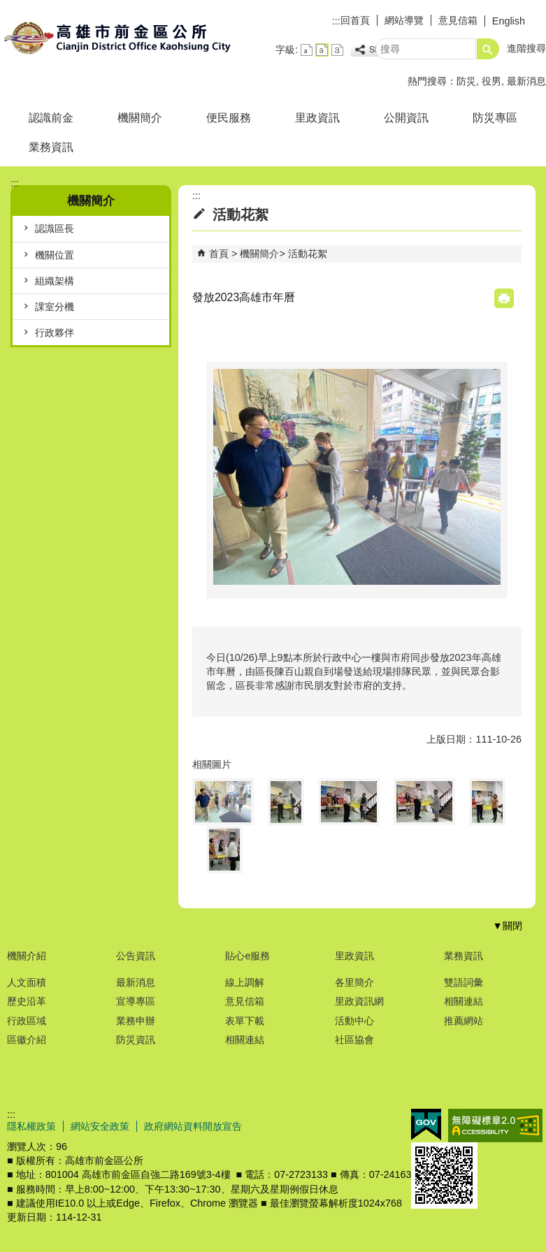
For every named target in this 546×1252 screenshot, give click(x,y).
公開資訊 (406, 118)
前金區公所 (118, 37)
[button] (488, 48)
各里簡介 (354, 982)
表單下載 (244, 1020)
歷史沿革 (26, 1001)
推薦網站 (463, 1020)
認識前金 (51, 118)
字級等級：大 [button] (337, 50)
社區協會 (354, 1039)
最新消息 (526, 81)
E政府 (426, 1124)
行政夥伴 (54, 332)
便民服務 (228, 118)
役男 (491, 81)
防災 (466, 81)
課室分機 (54, 306)
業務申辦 (135, 1020)
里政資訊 (317, 118)
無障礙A (495, 1125)
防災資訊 (135, 1039)
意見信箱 (457, 20)
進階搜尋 (526, 48)
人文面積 (26, 982)
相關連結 (244, 1039)
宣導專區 (135, 1001)
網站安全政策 (100, 1126)
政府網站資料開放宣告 (193, 1126)
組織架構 (54, 280)
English (508, 21)
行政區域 (26, 1020)
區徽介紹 (26, 1039)
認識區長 (54, 228)
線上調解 (244, 982)
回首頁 (355, 20)
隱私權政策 (31, 1126)
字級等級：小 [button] (306, 50)
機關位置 (54, 255)
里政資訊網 (359, 1001)
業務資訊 (51, 147)
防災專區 (495, 118)
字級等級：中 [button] (322, 50)
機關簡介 (139, 118)
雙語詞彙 (463, 982)
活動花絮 (307, 253)
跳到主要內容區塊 (7, 7)
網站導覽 (404, 20)
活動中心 (354, 1020)
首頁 (219, 253)
